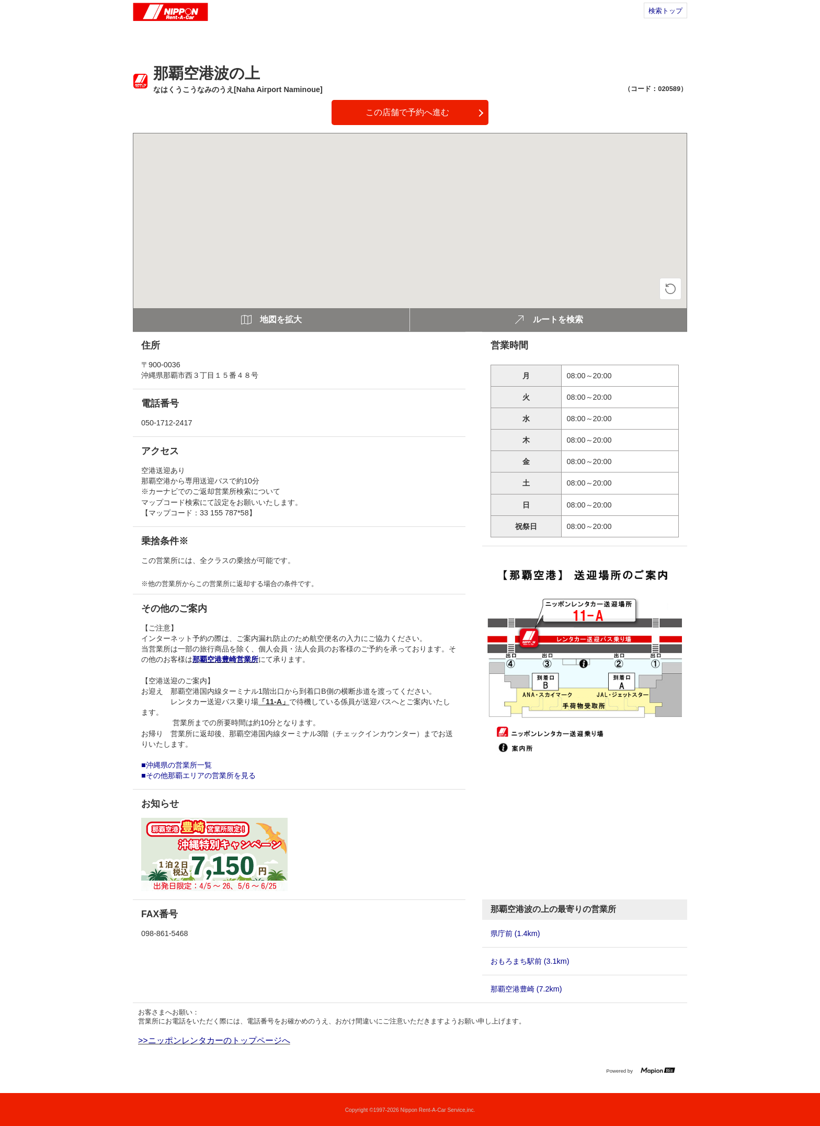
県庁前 (515, 933)
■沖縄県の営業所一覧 (176, 765)
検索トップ (665, 11)
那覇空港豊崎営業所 (225, 659)
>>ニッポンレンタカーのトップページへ (214, 1040)
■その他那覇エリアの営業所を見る (198, 775)
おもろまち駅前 (530, 961)
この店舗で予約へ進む (407, 112)
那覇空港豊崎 (526, 989)
